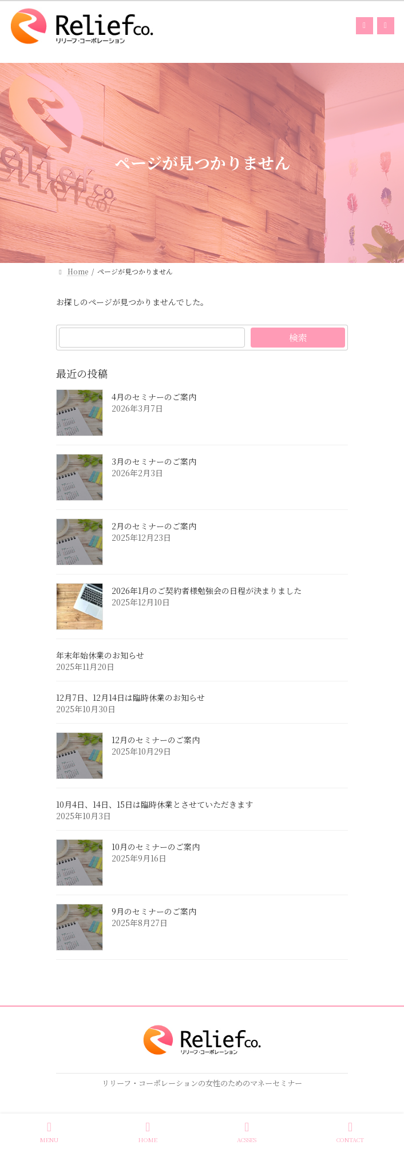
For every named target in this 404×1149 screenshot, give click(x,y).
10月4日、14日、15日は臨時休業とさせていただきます (154, 805)
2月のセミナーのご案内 (154, 526)
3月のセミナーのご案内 (154, 462)
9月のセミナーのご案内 (154, 911)
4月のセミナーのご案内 (154, 397)
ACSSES (246, 1132)
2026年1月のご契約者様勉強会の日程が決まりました (207, 591)
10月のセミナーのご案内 (156, 847)
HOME (147, 1132)
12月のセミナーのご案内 (156, 740)
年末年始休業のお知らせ (100, 655)
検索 (298, 337)
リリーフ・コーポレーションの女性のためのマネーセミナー (202, 1083)
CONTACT (350, 1132)
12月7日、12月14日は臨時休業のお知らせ (130, 698)
